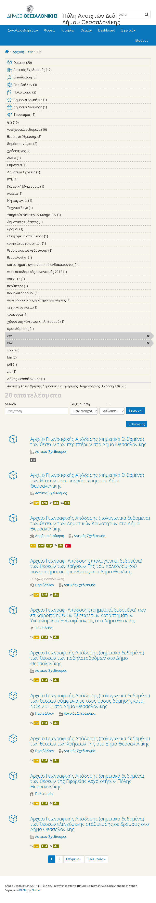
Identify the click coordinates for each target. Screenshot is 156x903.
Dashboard (106, 30)
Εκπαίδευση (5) (79, 78)
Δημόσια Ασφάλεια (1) (79, 101)
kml (23, 343)
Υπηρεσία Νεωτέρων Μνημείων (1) (67, 215)
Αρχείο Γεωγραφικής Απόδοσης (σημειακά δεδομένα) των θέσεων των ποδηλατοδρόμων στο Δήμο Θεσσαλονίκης (87, 658)
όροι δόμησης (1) (40, 328)
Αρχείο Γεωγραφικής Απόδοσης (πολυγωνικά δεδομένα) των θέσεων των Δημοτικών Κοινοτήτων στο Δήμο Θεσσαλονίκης (90, 523)
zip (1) (22, 371)
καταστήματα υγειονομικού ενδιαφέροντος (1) (79, 265)
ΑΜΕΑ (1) (27, 158)
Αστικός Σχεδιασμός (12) (79, 70)
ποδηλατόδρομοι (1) (45, 293)
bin (67, 502)
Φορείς (49, 30)
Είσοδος (141, 40)
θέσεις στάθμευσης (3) (47, 136)
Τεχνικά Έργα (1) (39, 207)
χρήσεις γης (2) (36, 151)
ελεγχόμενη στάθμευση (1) (54, 236)
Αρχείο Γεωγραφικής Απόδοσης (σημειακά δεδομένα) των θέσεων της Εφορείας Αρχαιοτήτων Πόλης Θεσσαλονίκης (87, 781)
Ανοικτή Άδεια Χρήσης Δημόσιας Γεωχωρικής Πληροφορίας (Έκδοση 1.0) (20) (79, 387)
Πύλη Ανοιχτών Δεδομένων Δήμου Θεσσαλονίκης (99, 18)
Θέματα (86, 30)
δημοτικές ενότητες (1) (49, 222)
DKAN (22, 890)
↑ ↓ (105, 404)
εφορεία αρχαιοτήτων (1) (52, 243)
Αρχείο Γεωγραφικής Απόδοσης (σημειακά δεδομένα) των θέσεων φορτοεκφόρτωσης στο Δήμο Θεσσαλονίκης (87, 480)
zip (33, 460)
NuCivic (36, 890)
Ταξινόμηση (80, 404)
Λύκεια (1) (28, 193)
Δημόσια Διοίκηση (49, 536)
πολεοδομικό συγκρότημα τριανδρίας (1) (76, 300)
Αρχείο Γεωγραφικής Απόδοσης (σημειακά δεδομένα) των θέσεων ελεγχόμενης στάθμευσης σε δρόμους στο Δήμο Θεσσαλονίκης (89, 824)
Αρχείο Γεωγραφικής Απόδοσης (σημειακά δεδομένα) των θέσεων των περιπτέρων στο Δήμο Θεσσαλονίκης (88, 442)
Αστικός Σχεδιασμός (51, 452)
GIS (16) (24, 122)
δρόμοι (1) (29, 229)
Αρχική (18, 52)
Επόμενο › (73, 859)
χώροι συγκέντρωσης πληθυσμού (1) (70, 321)
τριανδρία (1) (33, 314)
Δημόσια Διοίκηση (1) (79, 108)
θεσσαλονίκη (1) (38, 257)
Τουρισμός (43, 628)
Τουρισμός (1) (79, 115)
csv (30, 52)
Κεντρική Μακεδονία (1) (50, 186)
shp (56, 502)
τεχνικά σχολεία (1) (43, 307)
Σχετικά (128, 30)
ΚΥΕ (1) (23, 179)
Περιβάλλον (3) (79, 86)
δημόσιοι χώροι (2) (43, 143)
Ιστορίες (68, 30)
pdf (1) (23, 364)
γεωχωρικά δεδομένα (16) (52, 129)
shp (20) (24, 350)
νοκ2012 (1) (31, 279)
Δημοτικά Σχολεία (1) (46, 172)
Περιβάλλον (44, 585)
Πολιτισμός (44, 794)
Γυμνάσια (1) (32, 165)
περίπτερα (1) (34, 286)
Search (10, 404)
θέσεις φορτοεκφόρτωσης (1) (58, 250)
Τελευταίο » (96, 859)
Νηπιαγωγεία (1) (38, 200)
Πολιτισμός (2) (79, 93)
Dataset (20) (79, 63)
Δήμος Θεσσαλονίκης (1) (51, 379)
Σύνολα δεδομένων (23, 30)
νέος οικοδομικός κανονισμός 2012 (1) (73, 271)
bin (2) (23, 357)
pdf (68, 545)
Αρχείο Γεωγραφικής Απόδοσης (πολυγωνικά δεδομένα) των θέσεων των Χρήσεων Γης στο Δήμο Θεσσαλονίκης (90, 741)
